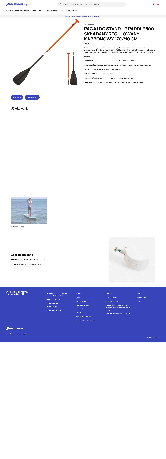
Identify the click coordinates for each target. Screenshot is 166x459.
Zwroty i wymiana (82, 301)
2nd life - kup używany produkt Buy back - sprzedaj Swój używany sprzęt (118, 307)
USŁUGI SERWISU (52, 307)
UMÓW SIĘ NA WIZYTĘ (53, 311)
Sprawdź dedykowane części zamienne (26, 264)
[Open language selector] (158, 4)
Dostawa (79, 298)
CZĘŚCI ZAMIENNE (52, 303)
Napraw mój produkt (53, 299)
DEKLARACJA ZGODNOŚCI (85, 320)
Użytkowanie (17, 97)
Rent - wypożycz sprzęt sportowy (118, 314)
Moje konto (80, 309)
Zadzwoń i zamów (82, 305)
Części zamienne (32, 97)
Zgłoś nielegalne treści (84, 316)
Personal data (141, 298)
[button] (29, 212)
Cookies (139, 301)
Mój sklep (79, 313)
